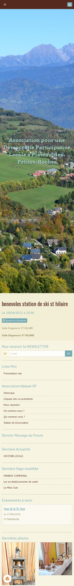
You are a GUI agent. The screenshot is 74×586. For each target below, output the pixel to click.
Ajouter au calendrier (14, 320)
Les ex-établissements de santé (21, 481)
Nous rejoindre (12, 404)
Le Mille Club (11, 487)
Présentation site (13, 373)
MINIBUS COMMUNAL (15, 475)
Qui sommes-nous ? (14, 416)
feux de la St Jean (14, 508)
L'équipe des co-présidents (18, 398)
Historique (9, 393)
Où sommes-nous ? (14, 410)
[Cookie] (7, 579)
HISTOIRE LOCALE (13, 456)
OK (68, 353)
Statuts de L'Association (16, 422)
